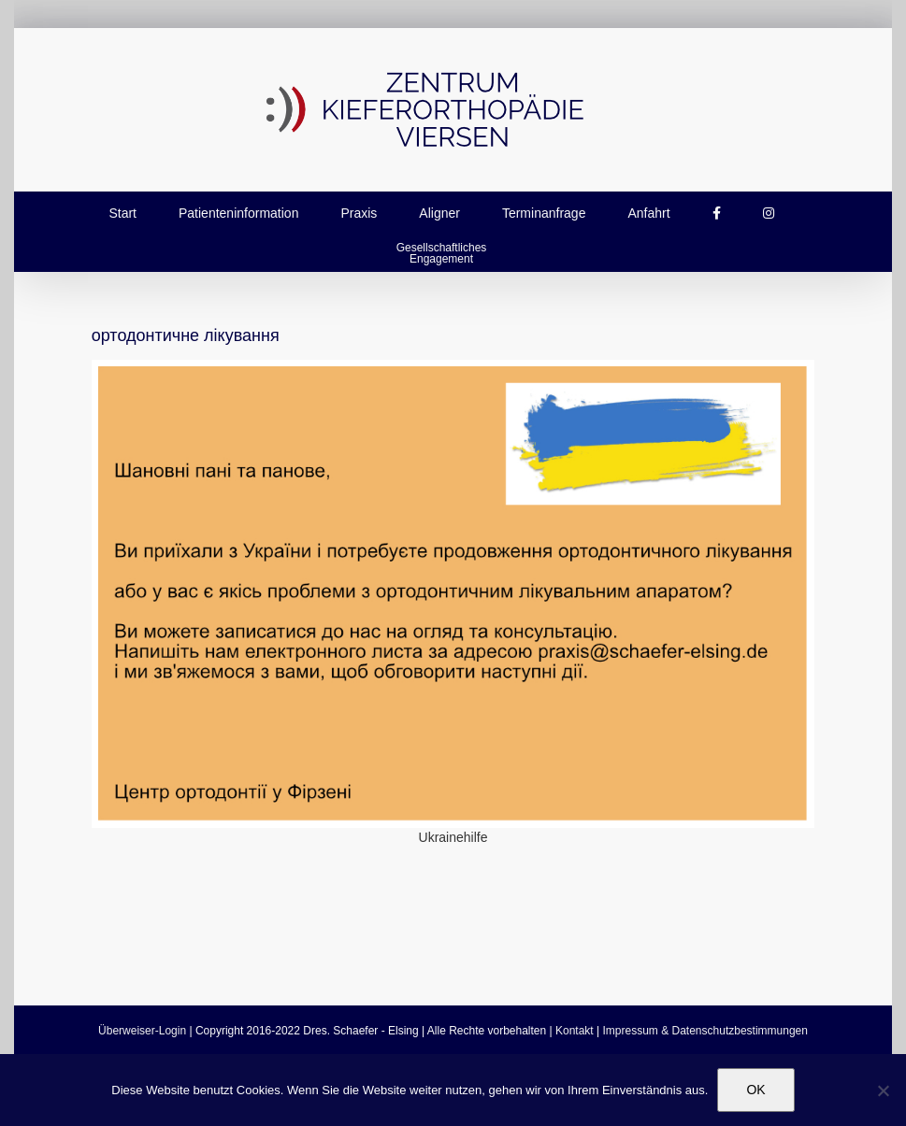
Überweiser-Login (142, 1030)
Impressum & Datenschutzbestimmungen (705, 1030)
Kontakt (574, 1030)
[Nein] (882, 1090)
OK (755, 1089)
